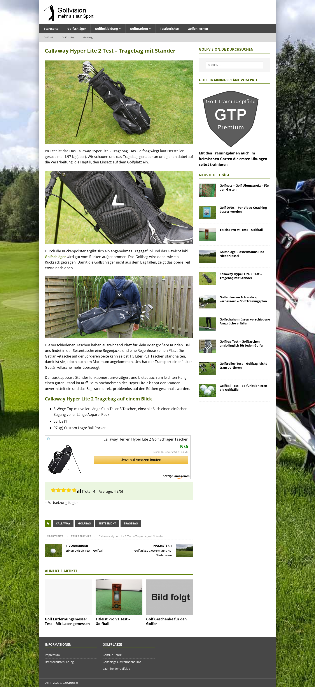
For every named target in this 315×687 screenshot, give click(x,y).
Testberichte (169, 29)
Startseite (51, 29)
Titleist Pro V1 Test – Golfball (113, 621)
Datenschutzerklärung (59, 662)
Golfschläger (76, 29)
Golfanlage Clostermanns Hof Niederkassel (242, 254)
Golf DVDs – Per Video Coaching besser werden (243, 209)
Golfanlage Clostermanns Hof (122, 662)
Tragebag (131, 523)
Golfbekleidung (106, 29)
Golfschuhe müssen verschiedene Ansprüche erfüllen (245, 321)
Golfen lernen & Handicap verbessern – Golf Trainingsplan (243, 299)
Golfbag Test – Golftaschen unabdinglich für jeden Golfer (242, 343)
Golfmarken (139, 29)
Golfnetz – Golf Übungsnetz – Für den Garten (244, 187)
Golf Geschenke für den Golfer (166, 621)
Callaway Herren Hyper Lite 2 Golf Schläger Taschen (145, 439)
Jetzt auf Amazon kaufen (141, 460)
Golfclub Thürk (112, 655)
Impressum (52, 655)
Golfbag (88, 37)
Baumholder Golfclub (116, 669)
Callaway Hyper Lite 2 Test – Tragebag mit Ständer (241, 276)
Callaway (63, 523)
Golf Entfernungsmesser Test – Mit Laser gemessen (67, 621)
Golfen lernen (198, 29)
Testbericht (107, 523)
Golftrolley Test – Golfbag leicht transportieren (243, 365)
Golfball (48, 37)
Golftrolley (68, 37)
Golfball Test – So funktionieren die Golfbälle (243, 388)
